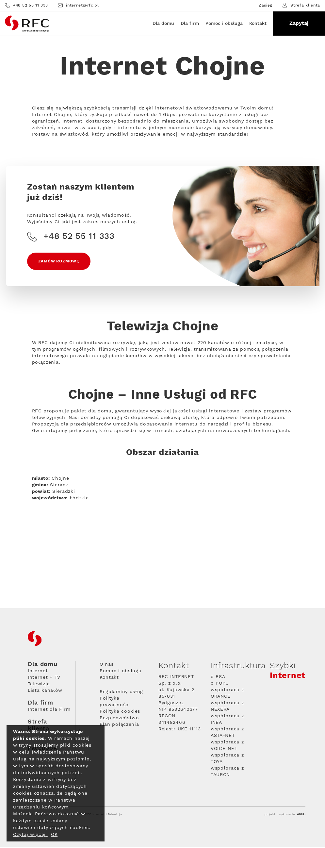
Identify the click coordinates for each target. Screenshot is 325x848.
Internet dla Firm (49, 710)
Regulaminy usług (121, 692)
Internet (38, 671)
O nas (107, 665)
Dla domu (163, 23)
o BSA (218, 677)
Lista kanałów (45, 691)
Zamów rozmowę (59, 261)
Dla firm (190, 23)
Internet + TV (44, 678)
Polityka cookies (120, 712)
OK (54, 835)
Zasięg (265, 5)
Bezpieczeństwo (119, 719)
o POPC (220, 684)
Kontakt (258, 23)
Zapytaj (299, 23)
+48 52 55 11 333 (26, 5)
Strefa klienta (301, 5)
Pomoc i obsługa (224, 23)
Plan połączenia (119, 725)
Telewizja (39, 685)
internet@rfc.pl (78, 5)
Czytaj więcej (30, 835)
